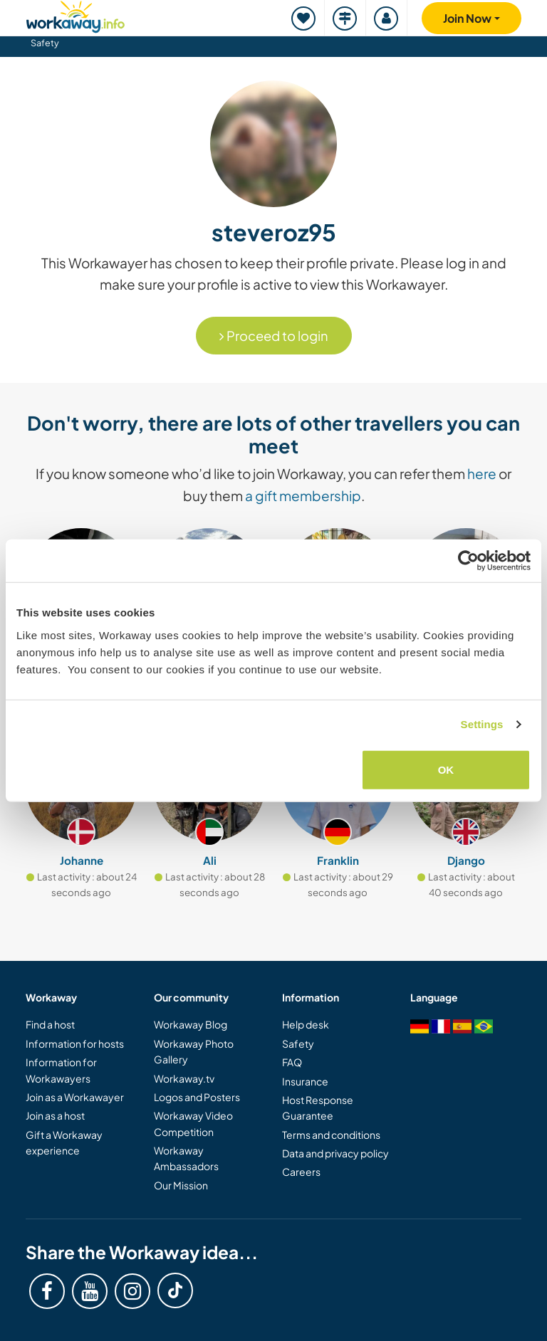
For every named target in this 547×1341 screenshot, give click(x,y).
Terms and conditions (331, 1134)
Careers (301, 1171)
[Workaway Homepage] (75, 14)
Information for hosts (75, 1043)
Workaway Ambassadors (186, 1158)
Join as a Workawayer (75, 1096)
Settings (482, 724)
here (481, 473)
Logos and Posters (197, 1096)
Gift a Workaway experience (64, 1142)
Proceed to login (273, 335)
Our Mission (181, 1185)
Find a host (50, 1024)
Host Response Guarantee (317, 1107)
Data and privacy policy (335, 1153)
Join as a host (55, 1115)
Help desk (305, 1024)
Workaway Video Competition (193, 1123)
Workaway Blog (190, 1024)
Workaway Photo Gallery (194, 1051)
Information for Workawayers (61, 1070)
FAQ (292, 1062)
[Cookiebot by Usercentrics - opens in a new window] (468, 561)
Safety (45, 42)
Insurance (305, 1081)
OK (446, 769)
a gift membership (303, 495)
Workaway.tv (184, 1078)
